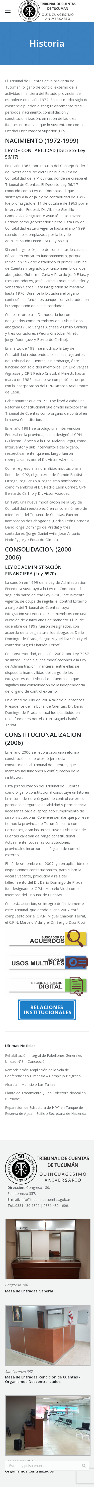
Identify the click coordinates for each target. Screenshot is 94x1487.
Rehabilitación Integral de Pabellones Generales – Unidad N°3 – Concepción (45, 1058)
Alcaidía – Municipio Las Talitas (30, 1084)
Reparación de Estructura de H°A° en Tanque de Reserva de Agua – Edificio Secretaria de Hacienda (45, 1110)
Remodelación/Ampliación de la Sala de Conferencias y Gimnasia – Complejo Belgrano (43, 1073)
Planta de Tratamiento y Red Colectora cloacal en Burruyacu (45, 1096)
